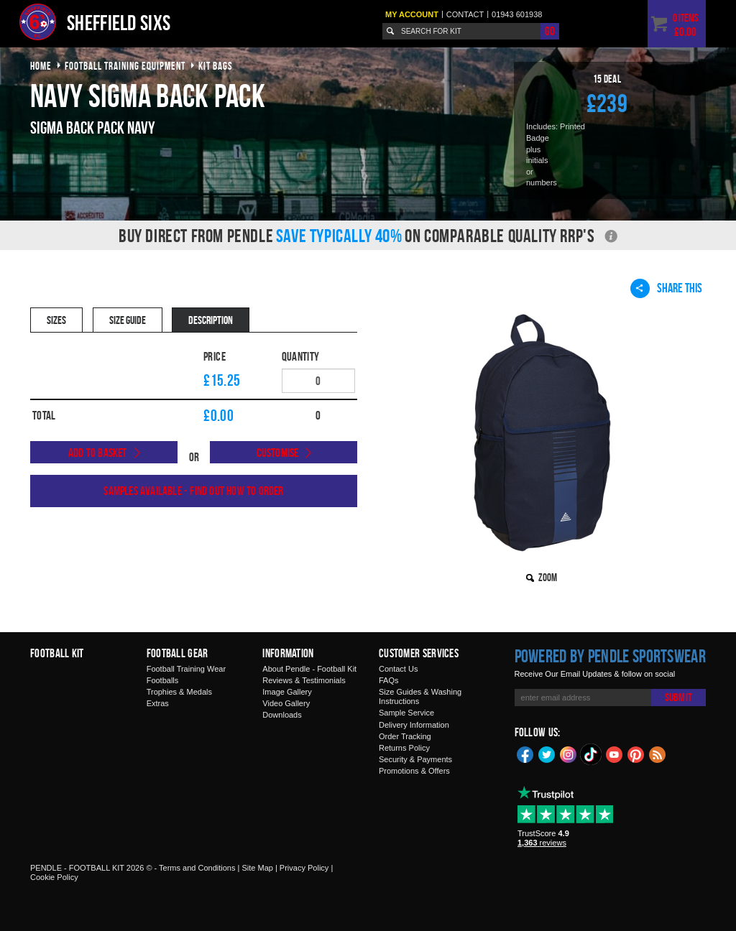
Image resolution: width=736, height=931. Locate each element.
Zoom (547, 577)
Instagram (568, 753)
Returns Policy (404, 748)
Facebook (525, 753)
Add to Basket (97, 452)
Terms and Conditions (197, 867)
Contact (465, 14)
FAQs (389, 680)
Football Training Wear (186, 668)
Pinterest (636, 753)
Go (550, 30)
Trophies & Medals (179, 691)
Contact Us (398, 668)
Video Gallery (286, 703)
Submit (678, 697)
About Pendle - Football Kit (309, 668)
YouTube (614, 753)
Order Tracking (405, 736)
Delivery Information (414, 725)
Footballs (163, 680)
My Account (411, 14)
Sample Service (406, 712)
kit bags (215, 65)
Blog (657, 753)
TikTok (591, 754)
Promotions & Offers (414, 770)
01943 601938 (517, 14)
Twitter (547, 753)
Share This (666, 288)
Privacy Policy (304, 867)
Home (41, 65)
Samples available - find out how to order (193, 490)
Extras (158, 703)
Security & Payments (415, 759)
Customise (278, 452)
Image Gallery (286, 691)
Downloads (281, 714)
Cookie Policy (54, 877)
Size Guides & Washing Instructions (420, 696)
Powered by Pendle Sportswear (610, 656)
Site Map (257, 867)
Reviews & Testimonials (303, 680)
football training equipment (125, 65)
